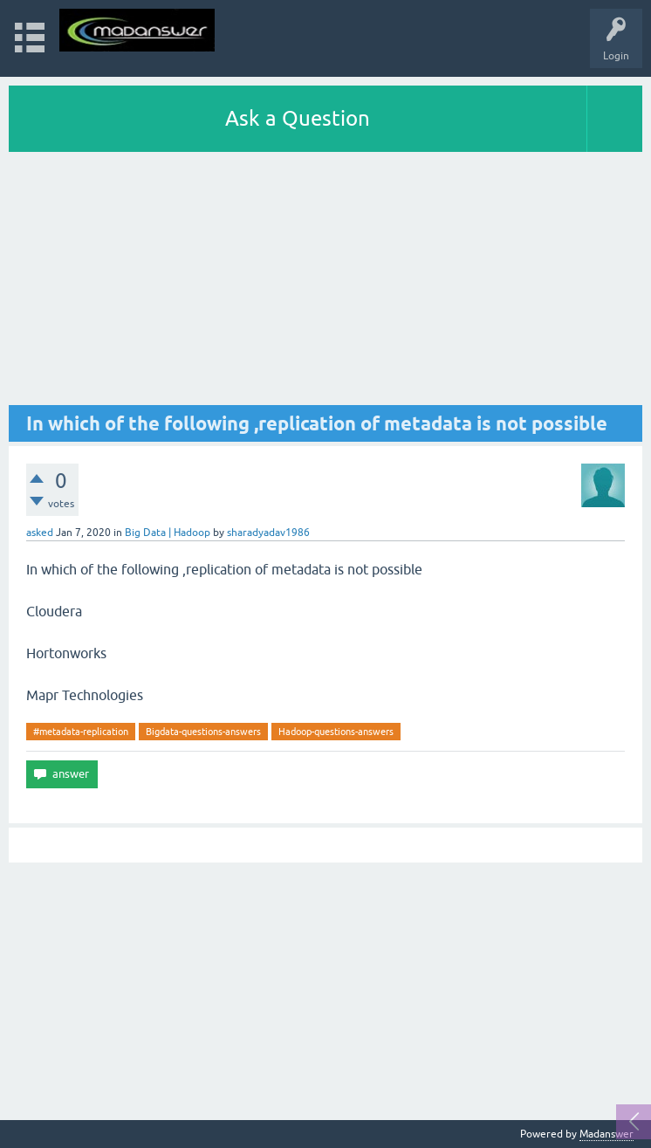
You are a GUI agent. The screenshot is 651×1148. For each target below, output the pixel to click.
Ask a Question (297, 118)
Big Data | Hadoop (167, 532)
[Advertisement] (325, 283)
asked (39, 532)
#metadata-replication (80, 731)
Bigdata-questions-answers (203, 731)
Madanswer (606, 1134)
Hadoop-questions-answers (336, 731)
